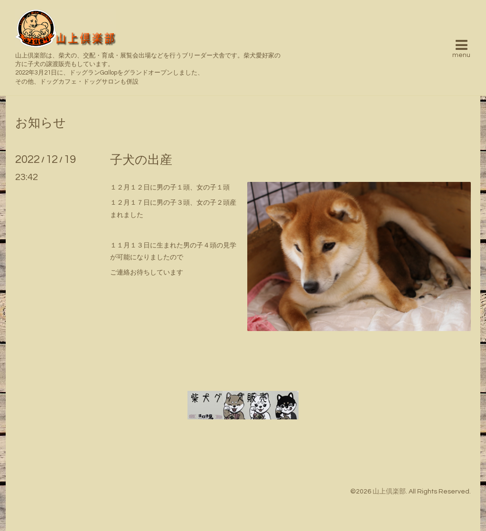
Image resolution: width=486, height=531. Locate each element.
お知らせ (40, 123)
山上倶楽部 (389, 491)
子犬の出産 (141, 160)
